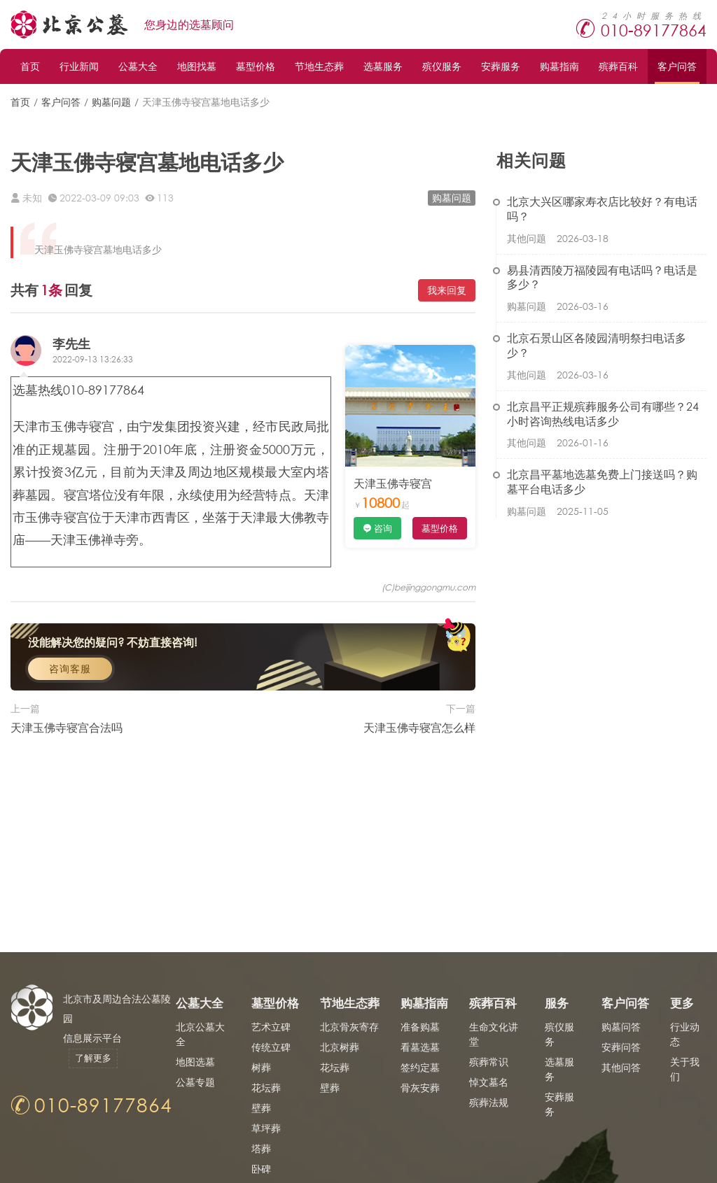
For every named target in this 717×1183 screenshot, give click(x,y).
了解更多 (93, 1058)
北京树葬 (339, 1047)
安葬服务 (500, 66)
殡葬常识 (488, 1061)
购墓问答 (621, 1026)
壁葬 (261, 1107)
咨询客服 (70, 716)
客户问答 (677, 66)
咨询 (383, 528)
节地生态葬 (319, 66)
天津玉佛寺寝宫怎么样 (419, 774)
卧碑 (261, 1168)
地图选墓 (195, 1061)
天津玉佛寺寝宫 (393, 483)
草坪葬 (266, 1128)
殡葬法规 (488, 1102)
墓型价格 (255, 66)
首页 (30, 66)
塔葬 (261, 1148)
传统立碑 (271, 1047)
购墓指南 (559, 66)
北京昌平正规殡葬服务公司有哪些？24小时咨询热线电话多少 (603, 413)
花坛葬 (266, 1087)
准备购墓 (420, 1026)
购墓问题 (111, 101)
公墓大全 (138, 66)
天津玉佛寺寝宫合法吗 (67, 774)
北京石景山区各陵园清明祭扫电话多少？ (596, 345)
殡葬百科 (618, 66)
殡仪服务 (441, 66)
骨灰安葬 (420, 1087)
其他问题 (526, 238)
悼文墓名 (488, 1082)
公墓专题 (195, 1082)
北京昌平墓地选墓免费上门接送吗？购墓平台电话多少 (602, 481)
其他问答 (621, 1067)
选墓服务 (383, 66)
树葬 (261, 1067)
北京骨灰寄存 (349, 1026)
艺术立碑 (271, 1026)
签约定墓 (420, 1067)
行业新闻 (79, 66)
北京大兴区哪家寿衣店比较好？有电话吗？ (602, 208)
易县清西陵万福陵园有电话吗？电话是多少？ (602, 277)
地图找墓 (196, 66)
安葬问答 (621, 1047)
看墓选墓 (420, 1047)
